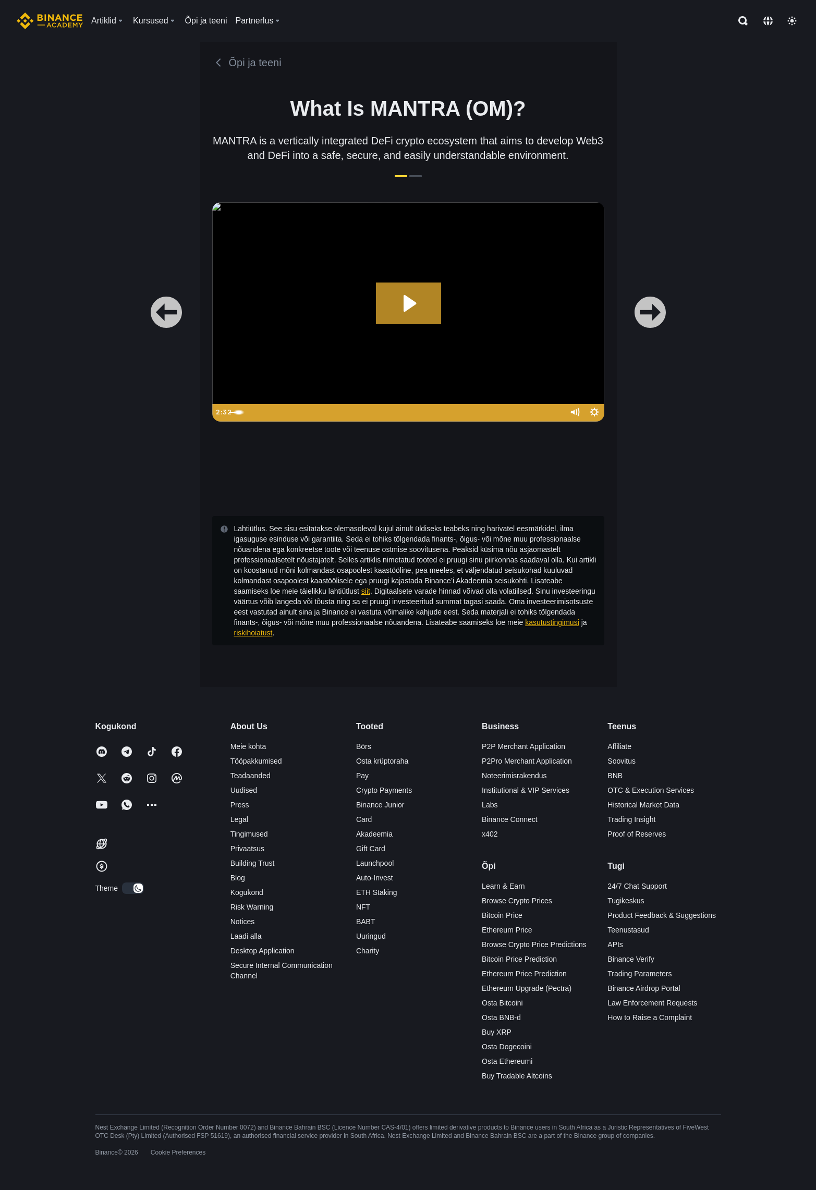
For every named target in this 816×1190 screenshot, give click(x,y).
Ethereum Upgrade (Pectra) (526, 988)
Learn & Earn (503, 886)
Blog (237, 878)
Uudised (243, 790)
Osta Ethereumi (507, 1061)
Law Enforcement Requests (652, 1003)
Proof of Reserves (636, 834)
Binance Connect (510, 819)
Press (239, 805)
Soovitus (621, 761)
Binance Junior (380, 805)
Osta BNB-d (501, 1017)
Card (364, 819)
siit (365, 591)
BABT (365, 921)
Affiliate (619, 746)
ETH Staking (376, 892)
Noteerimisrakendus (514, 775)
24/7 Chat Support (637, 886)
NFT (363, 907)
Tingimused (249, 834)
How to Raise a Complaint (649, 1017)
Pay (362, 775)
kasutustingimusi (552, 622)
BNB (615, 775)
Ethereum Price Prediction (524, 974)
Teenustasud (628, 930)
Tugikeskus (625, 901)
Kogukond (246, 892)
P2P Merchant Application (523, 746)
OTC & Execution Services (650, 790)
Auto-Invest (374, 878)
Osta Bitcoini (502, 1003)
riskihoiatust (253, 633)
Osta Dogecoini (507, 1046)
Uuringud (371, 936)
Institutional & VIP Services (525, 790)
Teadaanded (250, 775)
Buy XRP (496, 1032)
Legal (239, 819)
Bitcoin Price (502, 915)
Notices (242, 921)
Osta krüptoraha (382, 761)
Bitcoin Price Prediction (519, 959)
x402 (489, 834)
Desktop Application (262, 951)
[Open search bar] (739, 20)
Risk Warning (252, 907)
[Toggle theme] (792, 20)
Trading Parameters (639, 974)
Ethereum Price (507, 930)
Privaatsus (247, 848)
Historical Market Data (643, 805)
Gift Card (370, 848)
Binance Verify (630, 959)
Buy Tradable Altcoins (517, 1076)
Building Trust (252, 863)
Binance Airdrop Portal (643, 988)
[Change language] (768, 20)
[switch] (133, 888)
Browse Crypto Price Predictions (534, 944)
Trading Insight (631, 819)
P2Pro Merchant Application (527, 761)
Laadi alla (246, 936)
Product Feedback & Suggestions (661, 915)
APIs (615, 944)
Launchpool (375, 863)
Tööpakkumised (256, 761)
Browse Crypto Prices (517, 901)
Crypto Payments (384, 790)
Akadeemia (374, 834)
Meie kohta (248, 746)
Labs (489, 805)
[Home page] (50, 21)
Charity (367, 951)
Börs (363, 746)
